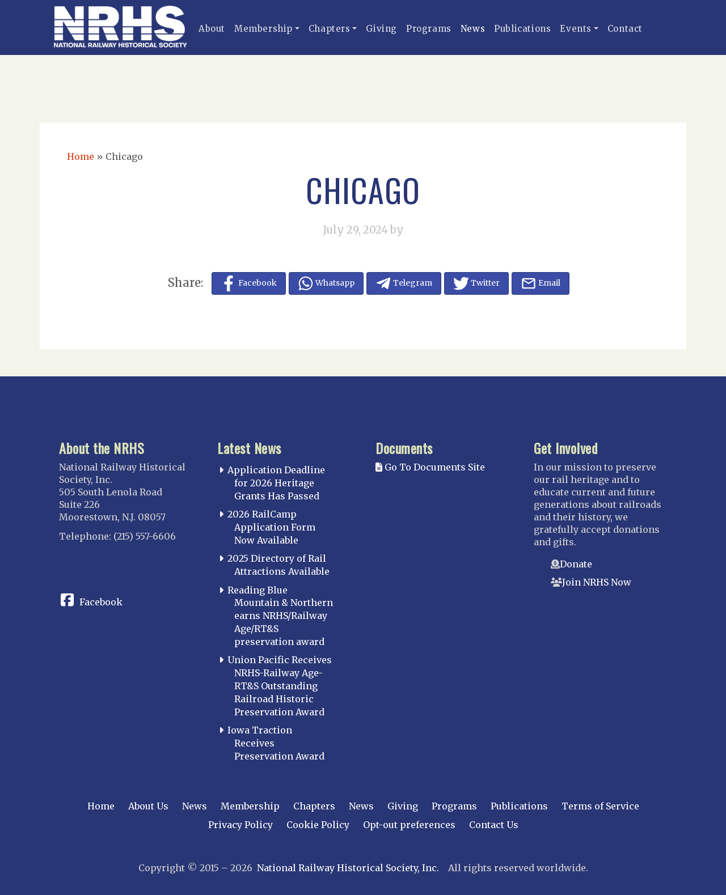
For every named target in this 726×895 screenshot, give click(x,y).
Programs (428, 28)
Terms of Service (600, 806)
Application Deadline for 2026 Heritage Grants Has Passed (276, 483)
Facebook (101, 602)
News (473, 28)
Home (80, 156)
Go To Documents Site (430, 467)
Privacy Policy (240, 824)
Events (576, 28)
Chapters (330, 28)
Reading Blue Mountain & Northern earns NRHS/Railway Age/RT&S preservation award (280, 615)
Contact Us (493, 824)
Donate (576, 564)
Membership (263, 28)
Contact (625, 28)
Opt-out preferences (409, 824)
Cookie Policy (317, 824)
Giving (381, 28)
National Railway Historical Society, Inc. (348, 867)
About (212, 28)
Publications (522, 28)
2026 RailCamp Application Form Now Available (271, 527)
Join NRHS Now (596, 582)
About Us (148, 806)
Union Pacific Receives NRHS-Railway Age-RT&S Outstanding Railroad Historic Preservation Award (279, 685)
